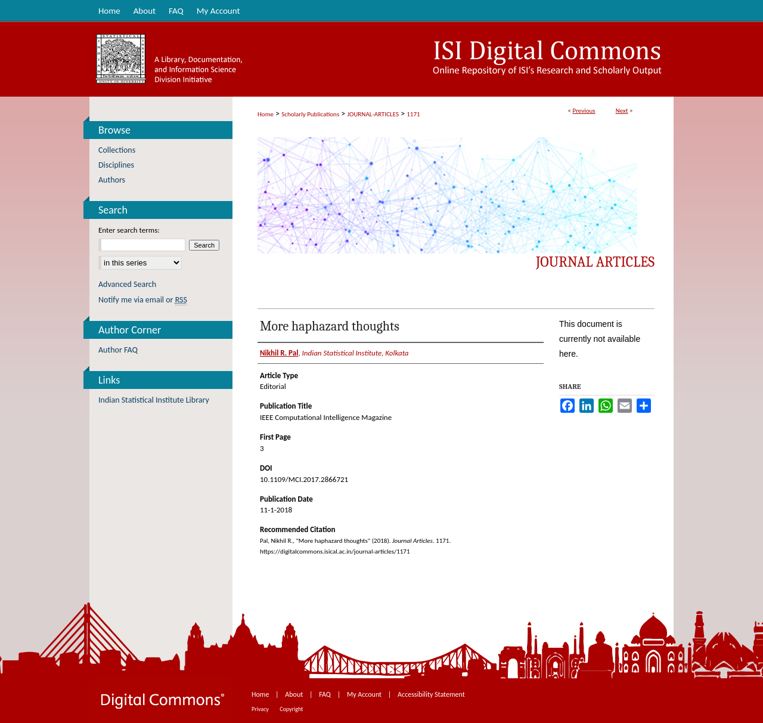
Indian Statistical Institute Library (153, 400)
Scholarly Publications (310, 114)
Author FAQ (118, 350)
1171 (413, 114)
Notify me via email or (142, 300)
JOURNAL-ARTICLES (373, 114)
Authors (111, 180)
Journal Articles (595, 262)
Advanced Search (127, 284)
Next (622, 111)
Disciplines (116, 165)
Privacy (261, 709)
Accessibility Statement (431, 694)
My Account (365, 694)
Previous (583, 111)
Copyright (291, 709)
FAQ (325, 694)
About (295, 694)
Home (266, 114)
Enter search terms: (129, 229)
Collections (116, 150)
